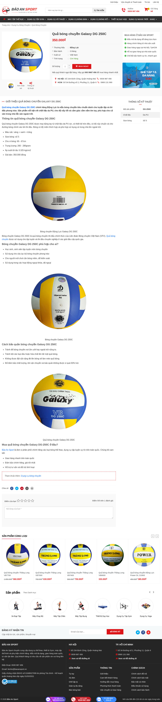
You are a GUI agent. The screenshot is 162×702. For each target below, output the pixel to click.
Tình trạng (58, 58)
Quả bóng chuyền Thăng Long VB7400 (80, 574)
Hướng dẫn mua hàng (109, 682)
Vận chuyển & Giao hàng (110, 690)
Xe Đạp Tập (16, 616)
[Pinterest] (21, 488)
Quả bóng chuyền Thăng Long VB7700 (16, 574)
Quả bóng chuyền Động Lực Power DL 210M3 (142, 574)
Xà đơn (72, 678)
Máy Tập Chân (59, 616)
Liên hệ (156, 2)
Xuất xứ (57, 55)
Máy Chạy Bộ (37, 616)
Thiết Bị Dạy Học (119, 19)
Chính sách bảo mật (139, 678)
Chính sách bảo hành (140, 690)
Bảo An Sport (8, 450)
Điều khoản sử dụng (139, 686)
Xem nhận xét (21, 85)
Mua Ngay (82, 66)
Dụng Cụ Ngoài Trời (138, 19)
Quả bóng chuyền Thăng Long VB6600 (111, 574)
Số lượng (56, 66)
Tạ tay (71, 674)
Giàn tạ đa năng (75, 686)
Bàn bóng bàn (75, 690)
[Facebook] (11, 488)
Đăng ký (115, 631)
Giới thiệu (114, 2)
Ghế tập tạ (73, 682)
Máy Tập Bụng (81, 616)
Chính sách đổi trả (139, 674)
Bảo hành (58, 51)
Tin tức (147, 2)
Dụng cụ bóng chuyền (31, 476)
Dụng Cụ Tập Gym (124, 616)
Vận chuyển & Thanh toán (131, 2)
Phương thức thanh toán (110, 686)
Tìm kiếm (99, 10)
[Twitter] (16, 488)
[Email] (26, 488)
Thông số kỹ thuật (31, 85)
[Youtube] (149, 632)
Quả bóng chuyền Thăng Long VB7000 (48, 574)
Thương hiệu (59, 47)
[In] (31, 488)
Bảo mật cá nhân (138, 682)
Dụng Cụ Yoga (146, 616)
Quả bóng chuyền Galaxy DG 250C (18, 107)
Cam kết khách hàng (108, 678)
